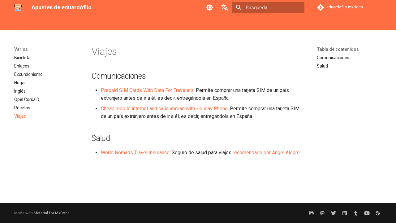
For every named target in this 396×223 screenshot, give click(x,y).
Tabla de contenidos (338, 49)
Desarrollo (40, 22)
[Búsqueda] (268, 7)
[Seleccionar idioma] (224, 7)
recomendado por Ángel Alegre (266, 152)
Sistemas (161, 22)
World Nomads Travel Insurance (135, 152)
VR (200, 22)
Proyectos (94, 22)
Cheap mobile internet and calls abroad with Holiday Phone (164, 109)
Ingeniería (67, 22)
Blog (18, 22)
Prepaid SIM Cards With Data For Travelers (147, 90)
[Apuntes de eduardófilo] (18, 7)
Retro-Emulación (127, 22)
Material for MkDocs (52, 213)
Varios (184, 22)
